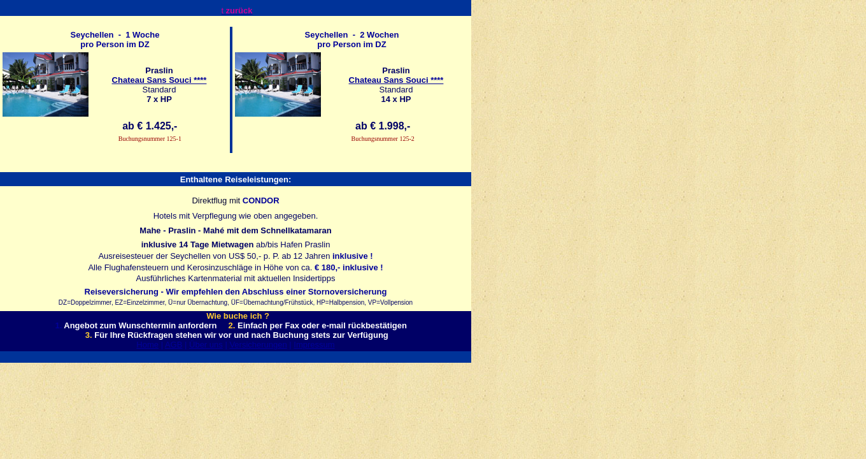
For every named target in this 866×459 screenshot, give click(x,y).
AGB (173, 344)
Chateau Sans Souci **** (159, 80)
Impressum (314, 344)
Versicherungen (258, 344)
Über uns (206, 344)
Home (147, 344)
